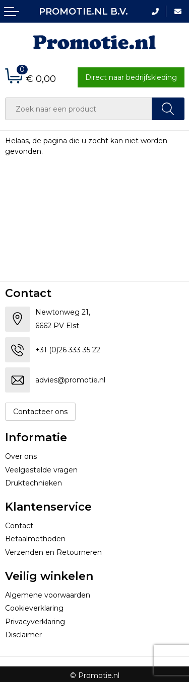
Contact (19, 525)
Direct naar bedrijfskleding (131, 77)
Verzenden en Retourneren (53, 552)
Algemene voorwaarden (47, 595)
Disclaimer (23, 634)
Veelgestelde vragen (41, 469)
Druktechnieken (33, 483)
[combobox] (78, 109)
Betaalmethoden (35, 538)
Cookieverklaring (34, 608)
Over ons (21, 456)
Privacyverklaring (35, 621)
